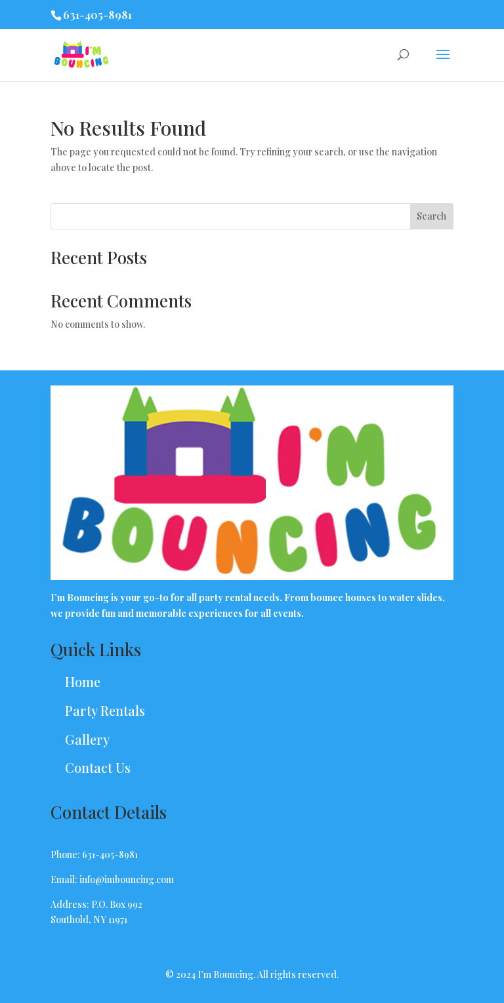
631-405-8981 (97, 14)
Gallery (87, 739)
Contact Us (98, 767)
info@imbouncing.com (126, 879)
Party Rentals (105, 710)
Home (82, 681)
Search (431, 216)
